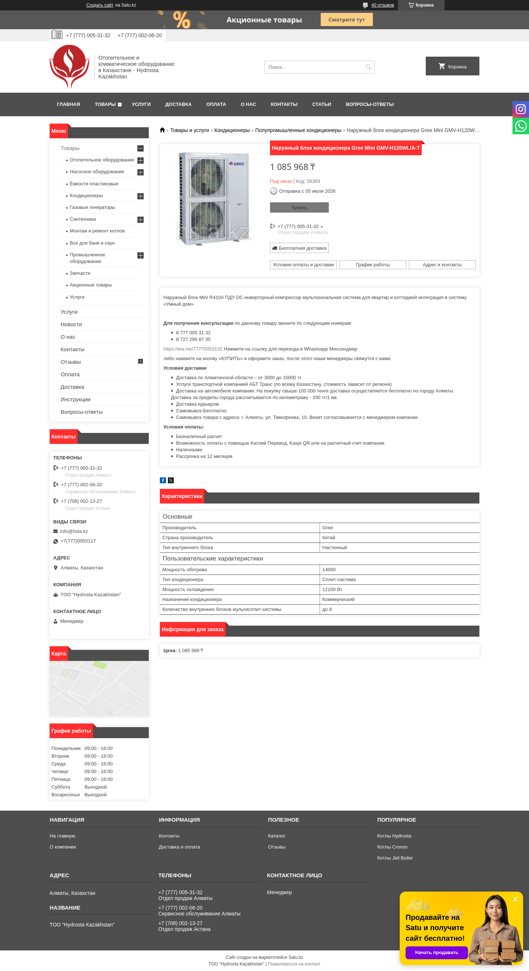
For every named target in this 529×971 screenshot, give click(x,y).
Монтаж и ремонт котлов (97, 231)
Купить (299, 207)
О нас (248, 104)
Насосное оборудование (97, 171)
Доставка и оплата (179, 847)
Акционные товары (91, 285)
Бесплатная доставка (302, 248)
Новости (71, 324)
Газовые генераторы (92, 207)
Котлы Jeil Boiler (395, 858)
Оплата (216, 104)
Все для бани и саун (92, 243)
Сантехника (83, 219)
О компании (63, 847)
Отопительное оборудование (102, 160)
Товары (105, 104)
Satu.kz (295, 957)
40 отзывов (382, 5)
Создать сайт (100, 5)
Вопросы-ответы (370, 104)
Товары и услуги (189, 130)
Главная (68, 104)
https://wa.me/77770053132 (192, 349)
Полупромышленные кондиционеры (298, 130)
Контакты (284, 104)
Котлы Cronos (392, 847)
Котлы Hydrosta (394, 836)
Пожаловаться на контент (294, 964)
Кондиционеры (232, 130)
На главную (62, 836)
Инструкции (75, 399)
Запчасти (80, 273)
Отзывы (71, 362)
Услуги (141, 104)
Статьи (321, 104)
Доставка (178, 104)
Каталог (276, 836)
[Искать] (368, 67)
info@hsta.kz (74, 531)
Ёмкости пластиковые (94, 183)
